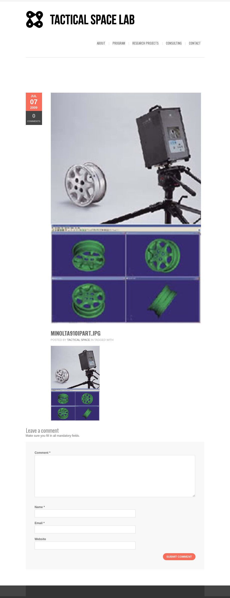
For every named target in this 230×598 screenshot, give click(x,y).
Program (119, 43)
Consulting (174, 43)
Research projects (145, 43)
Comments (34, 117)
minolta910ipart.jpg (76, 333)
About (101, 43)
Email (40, 523)
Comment (42, 453)
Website (40, 539)
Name (40, 507)
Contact (195, 43)
